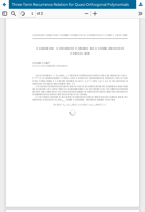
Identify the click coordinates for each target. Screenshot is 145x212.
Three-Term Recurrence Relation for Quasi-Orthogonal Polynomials (70, 4)
